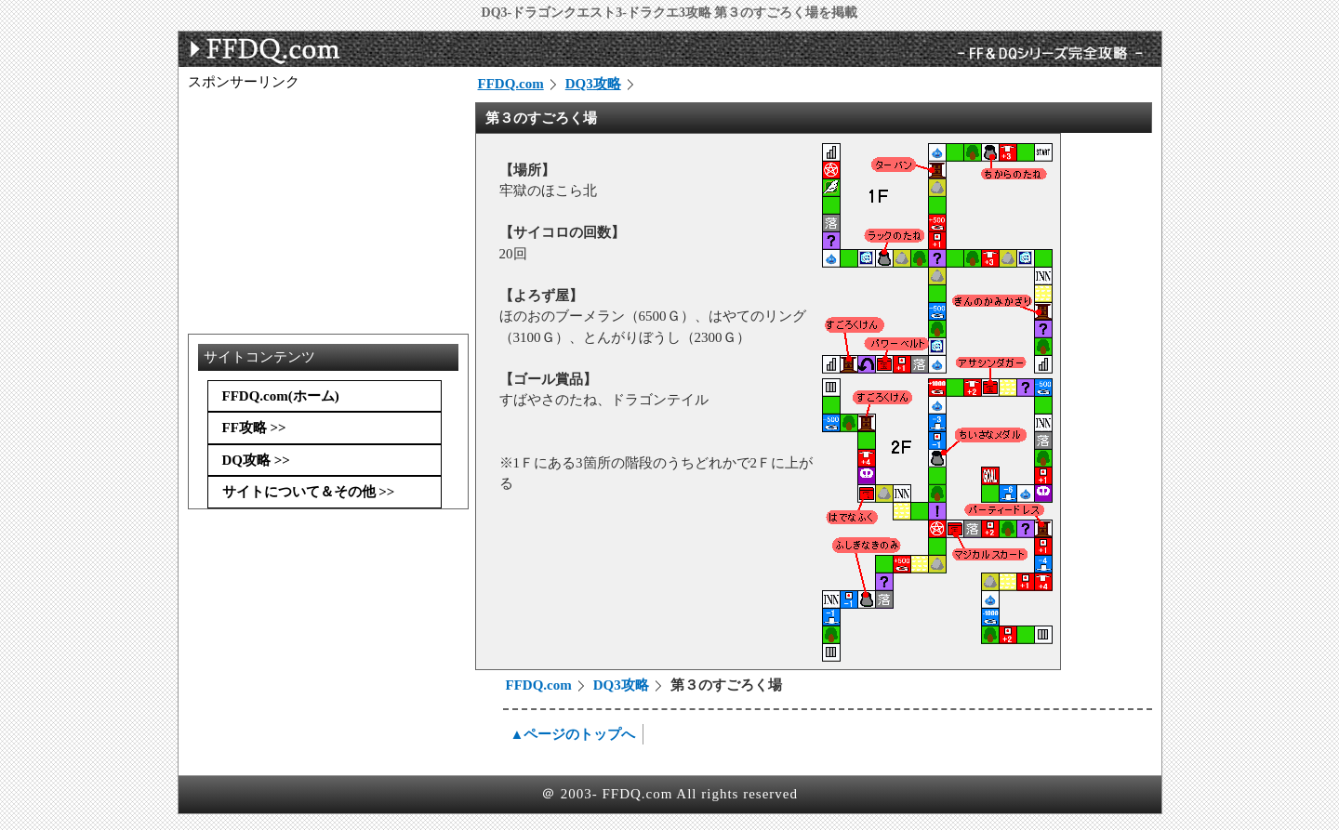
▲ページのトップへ (573, 734)
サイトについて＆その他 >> (308, 491)
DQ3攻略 (593, 83)
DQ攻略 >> (256, 460)
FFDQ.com (511, 83)
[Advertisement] (327, 207)
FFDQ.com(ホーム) (280, 396)
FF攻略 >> (254, 427)
